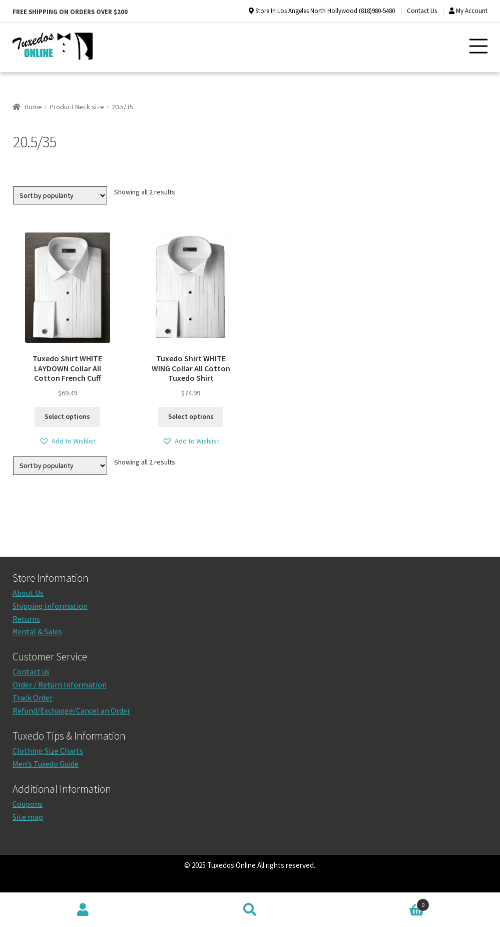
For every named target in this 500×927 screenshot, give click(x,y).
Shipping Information (50, 606)
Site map (28, 817)
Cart (381, 902)
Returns (26, 619)
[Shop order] (60, 195)
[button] (478, 46)
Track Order (33, 697)
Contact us (31, 671)
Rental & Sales (37, 631)
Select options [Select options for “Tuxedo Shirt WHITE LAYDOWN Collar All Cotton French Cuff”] (67, 416)
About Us (28, 593)
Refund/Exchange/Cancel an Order (71, 711)
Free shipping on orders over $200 (70, 12)
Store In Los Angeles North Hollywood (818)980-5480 (322, 11)
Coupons (28, 804)
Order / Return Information (60, 684)
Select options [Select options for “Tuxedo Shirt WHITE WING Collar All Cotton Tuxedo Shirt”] (191, 416)
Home (33, 106)
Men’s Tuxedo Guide (46, 764)
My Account (468, 11)
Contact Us (422, 11)
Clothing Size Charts (48, 751)
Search (250, 910)
